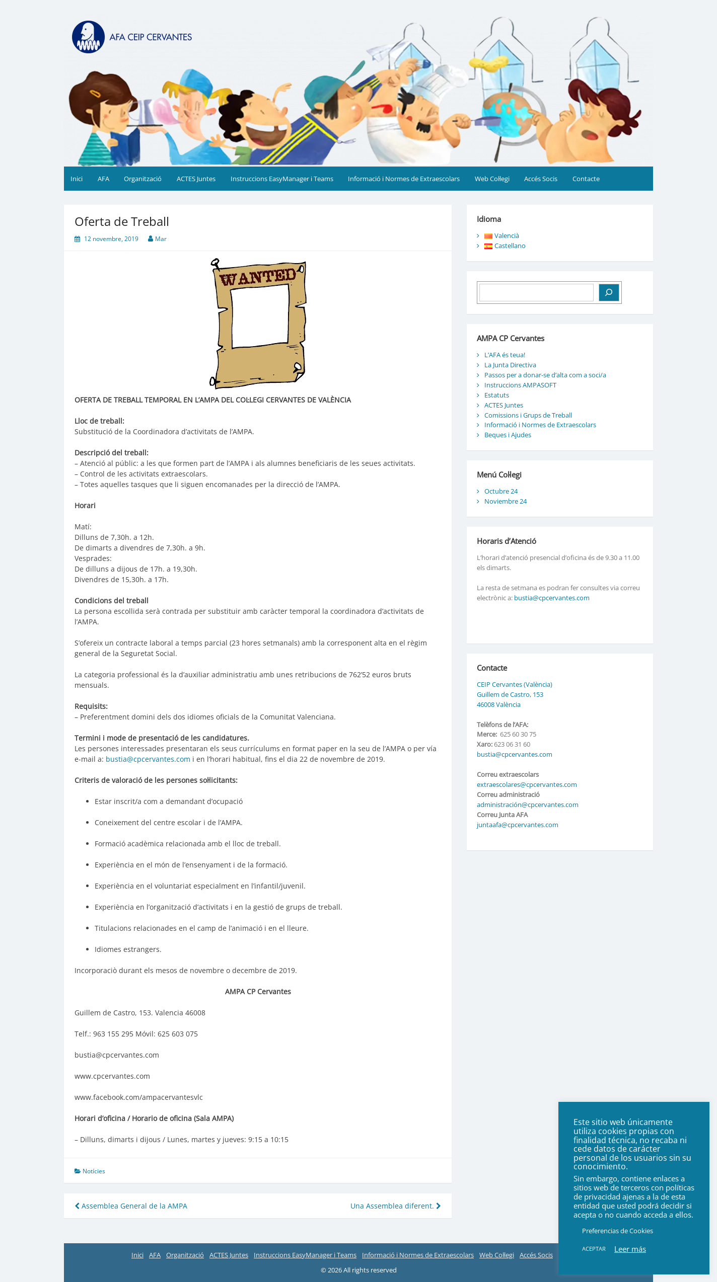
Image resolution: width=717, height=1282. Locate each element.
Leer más (630, 1248)
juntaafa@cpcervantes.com (517, 824)
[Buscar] (609, 292)
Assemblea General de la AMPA (131, 1206)
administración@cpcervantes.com (528, 804)
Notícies (94, 1171)
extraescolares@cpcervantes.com (527, 784)
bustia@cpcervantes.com (148, 759)
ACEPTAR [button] (594, 1248)
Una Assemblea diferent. (395, 1206)
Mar (161, 238)
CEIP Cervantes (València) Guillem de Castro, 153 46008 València (514, 694)
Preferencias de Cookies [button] (617, 1230)
